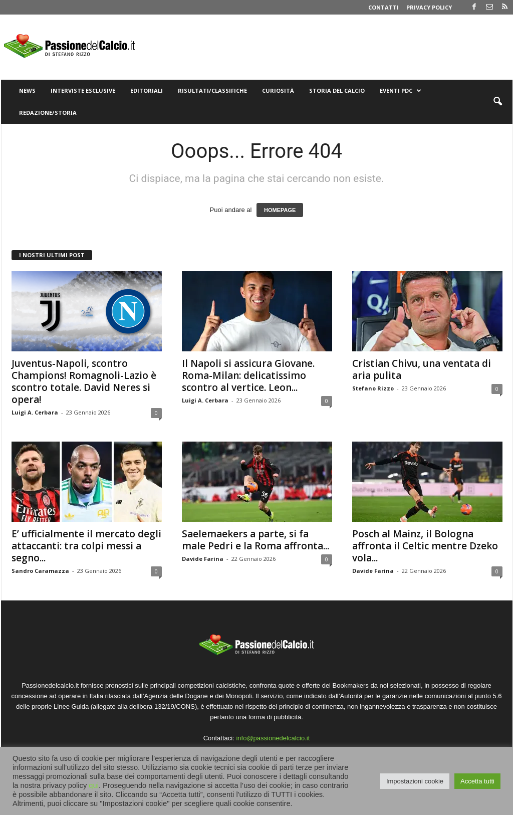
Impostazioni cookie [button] (414, 781)
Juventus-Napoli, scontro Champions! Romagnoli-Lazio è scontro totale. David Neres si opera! (84, 381)
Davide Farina (202, 558)
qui (94, 785)
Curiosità (278, 90)
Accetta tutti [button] (477, 781)
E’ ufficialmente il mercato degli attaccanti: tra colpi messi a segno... (86, 545)
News (27, 90)
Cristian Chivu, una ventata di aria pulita (421, 369)
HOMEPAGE (280, 210)
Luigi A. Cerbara (35, 412)
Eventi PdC (400, 91)
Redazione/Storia (48, 112)
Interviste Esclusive (83, 90)
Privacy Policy (429, 7)
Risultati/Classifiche (212, 90)
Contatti (383, 7)
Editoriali (146, 90)
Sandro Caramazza (40, 570)
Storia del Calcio (337, 90)
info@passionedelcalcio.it (273, 738)
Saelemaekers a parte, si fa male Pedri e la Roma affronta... (255, 539)
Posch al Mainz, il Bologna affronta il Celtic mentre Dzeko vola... (425, 545)
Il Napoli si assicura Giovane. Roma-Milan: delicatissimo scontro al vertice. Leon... (248, 375)
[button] (497, 102)
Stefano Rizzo (373, 388)
